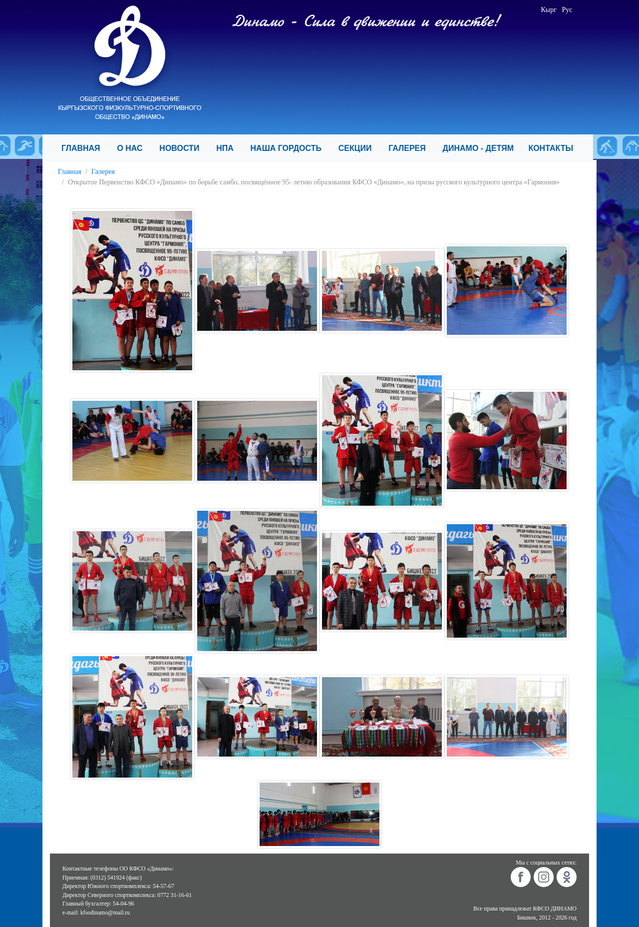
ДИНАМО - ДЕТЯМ (482, 148)
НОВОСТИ (183, 148)
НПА (229, 148)
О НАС (134, 148)
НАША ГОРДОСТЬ (290, 148)
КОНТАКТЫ (555, 148)
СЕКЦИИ (359, 148)
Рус (567, 9)
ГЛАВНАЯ (85, 148)
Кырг (549, 9)
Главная (69, 171)
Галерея (103, 171)
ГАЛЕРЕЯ (411, 148)
